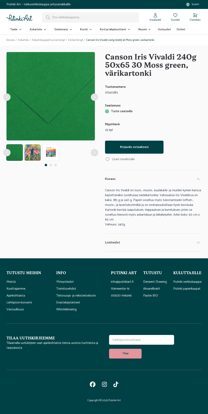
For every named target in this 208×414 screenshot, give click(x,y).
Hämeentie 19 (120, 288)
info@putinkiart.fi (122, 281)
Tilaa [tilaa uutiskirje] (125, 353)
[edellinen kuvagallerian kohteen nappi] (7, 97)
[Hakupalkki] (90, 17)
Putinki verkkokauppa (187, 281)
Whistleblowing (66, 309)
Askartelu (23, 40)
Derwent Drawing (155, 281)
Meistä (11, 281)
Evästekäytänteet (68, 302)
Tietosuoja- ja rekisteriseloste (76, 295)
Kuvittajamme (15, 288)
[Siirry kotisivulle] (19, 17)
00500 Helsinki (121, 295)
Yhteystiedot (65, 281)
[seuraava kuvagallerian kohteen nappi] (94, 97)
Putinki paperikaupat (186, 288)
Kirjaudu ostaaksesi (134, 147)
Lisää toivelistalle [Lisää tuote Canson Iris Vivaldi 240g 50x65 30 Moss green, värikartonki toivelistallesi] (120, 159)
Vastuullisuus (15, 309)
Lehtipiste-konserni (19, 302)
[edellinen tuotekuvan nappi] (7, 152)
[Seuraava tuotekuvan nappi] (94, 152)
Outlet (181, 29)
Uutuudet (164, 29)
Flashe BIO (150, 295)
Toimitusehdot (66, 288)
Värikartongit (75, 40)
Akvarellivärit (151, 288)
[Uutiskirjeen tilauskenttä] (141, 340)
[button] (28, 272)
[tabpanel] (50, 97)
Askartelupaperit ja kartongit (48, 40)
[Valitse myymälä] (192, 4)
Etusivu (10, 40)
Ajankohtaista (15, 295)
